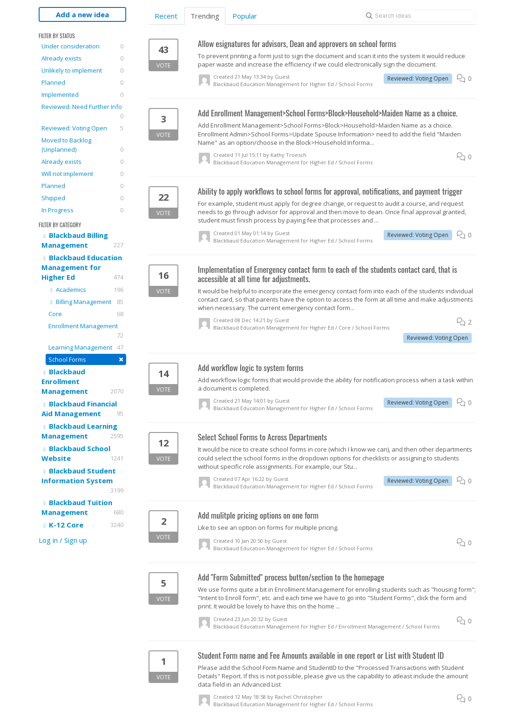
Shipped (82, 198)
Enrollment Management (85, 331)
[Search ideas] (419, 16)
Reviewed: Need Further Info (82, 111)
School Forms (85, 359)
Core (85, 313)
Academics (85, 289)
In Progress (82, 210)
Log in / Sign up (63, 540)
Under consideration (82, 46)
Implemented (82, 94)
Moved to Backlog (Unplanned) (82, 145)
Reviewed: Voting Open (82, 128)
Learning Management (85, 347)
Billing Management (85, 301)
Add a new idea (82, 14)
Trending (204, 15)
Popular (244, 15)
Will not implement (82, 173)
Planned (82, 82)
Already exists (82, 58)
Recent (166, 15)
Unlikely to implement (82, 70)
